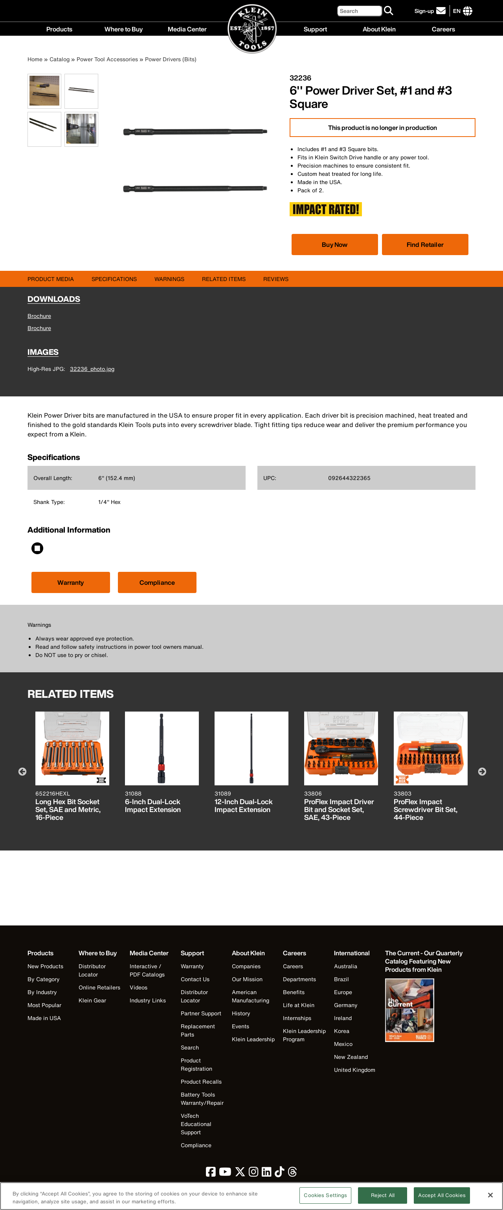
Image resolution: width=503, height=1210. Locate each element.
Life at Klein (298, 1005)
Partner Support (201, 1013)
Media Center (187, 28)
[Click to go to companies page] (457, 11)
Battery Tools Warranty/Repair (202, 1098)
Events (240, 1026)
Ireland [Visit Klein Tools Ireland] (343, 1018)
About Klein (379, 28)
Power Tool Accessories (107, 59)
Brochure (39, 316)
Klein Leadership (253, 1039)
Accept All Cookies (441, 1199)
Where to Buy (124, 28)
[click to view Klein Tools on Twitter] (240, 1174)
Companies (246, 966)
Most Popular (44, 1005)
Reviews (275, 279)
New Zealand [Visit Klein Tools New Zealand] (351, 1057)
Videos (138, 987)
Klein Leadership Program (304, 1035)
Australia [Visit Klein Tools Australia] (345, 966)
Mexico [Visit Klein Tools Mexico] (343, 1044)
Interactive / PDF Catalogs (147, 970)
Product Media (51, 279)
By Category (44, 979)
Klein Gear (92, 1000)
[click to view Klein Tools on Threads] (292, 1174)
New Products (45, 966)
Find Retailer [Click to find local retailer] (425, 244)
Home (35, 59)
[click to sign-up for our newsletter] (431, 10)
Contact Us (195, 979)
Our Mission (247, 979)
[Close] (490, 1199)
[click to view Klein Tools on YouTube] (225, 1174)
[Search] (359, 10)
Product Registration (196, 1064)
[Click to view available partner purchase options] (335, 244)
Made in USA (44, 1018)
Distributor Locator (92, 970)
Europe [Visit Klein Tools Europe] (343, 992)
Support (315, 28)
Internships (297, 1018)
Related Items (224, 279)
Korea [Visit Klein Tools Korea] (341, 1031)
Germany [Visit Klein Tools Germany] (346, 1005)
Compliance (157, 582)
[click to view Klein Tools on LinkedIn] (267, 1174)
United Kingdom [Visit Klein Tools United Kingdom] (354, 1070)
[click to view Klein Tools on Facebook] (211, 1174)
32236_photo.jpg (92, 369)
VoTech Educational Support (196, 1123)
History (241, 1013)
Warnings (169, 279)
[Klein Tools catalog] (424, 961)
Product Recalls (201, 1081)
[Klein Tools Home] (252, 29)
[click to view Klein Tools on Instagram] (254, 1174)
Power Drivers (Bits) (170, 59)
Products (59, 28)
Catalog (60, 59)
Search (190, 1047)
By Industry (42, 992)
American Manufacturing (250, 996)
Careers (443, 28)
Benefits (294, 992)
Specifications (114, 279)
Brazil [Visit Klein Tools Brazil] (341, 979)
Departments (299, 979)
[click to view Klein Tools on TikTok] (280, 1174)
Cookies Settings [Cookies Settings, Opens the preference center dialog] (325, 1199)
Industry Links (148, 1000)
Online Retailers (99, 987)
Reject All (383, 1199)
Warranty (70, 582)
